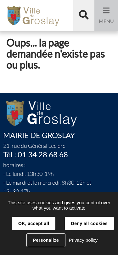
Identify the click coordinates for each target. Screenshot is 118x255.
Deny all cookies (89, 223)
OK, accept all (33, 223)
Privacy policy (83, 240)
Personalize (46, 240)
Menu (106, 21)
